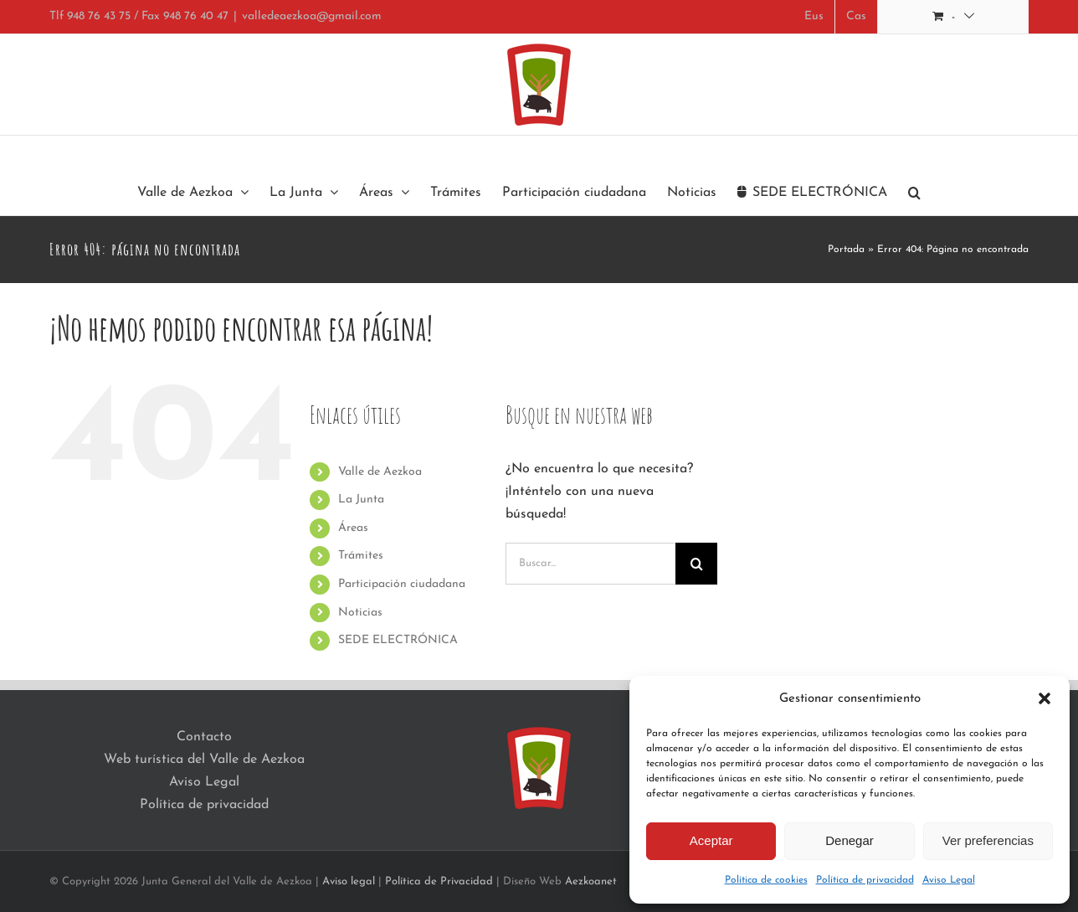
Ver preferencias (988, 840)
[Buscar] (696, 564)
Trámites (360, 555)
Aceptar (711, 840)
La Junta (361, 499)
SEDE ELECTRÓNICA (398, 640)
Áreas (353, 528)
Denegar (849, 840)
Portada (846, 250)
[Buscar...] (591, 564)
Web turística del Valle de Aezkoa (204, 759)
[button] (1044, 698)
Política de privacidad (865, 880)
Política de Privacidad (439, 881)
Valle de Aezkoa (380, 472)
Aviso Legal (948, 880)
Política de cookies (766, 880)
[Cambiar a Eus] (813, 16)
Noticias (360, 612)
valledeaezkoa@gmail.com (312, 16)
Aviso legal (348, 881)
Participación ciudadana (401, 584)
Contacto (204, 737)
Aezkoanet (591, 881)
